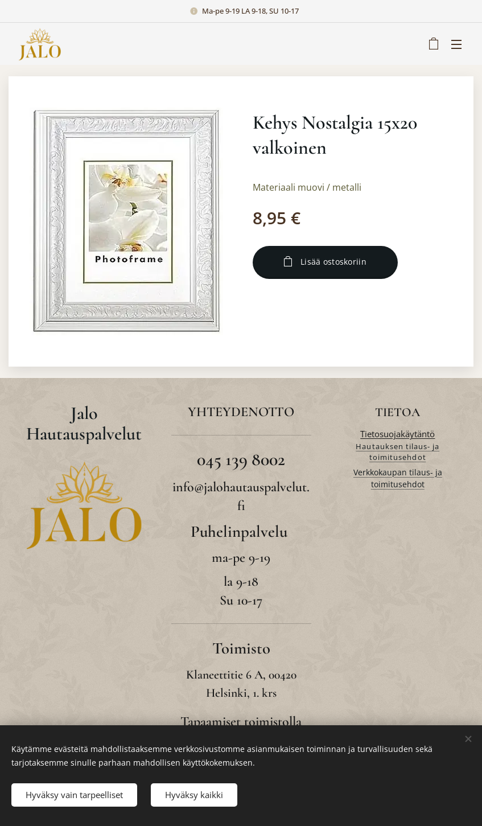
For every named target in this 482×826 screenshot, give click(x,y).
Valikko (456, 44)
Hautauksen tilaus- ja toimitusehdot (398, 452)
